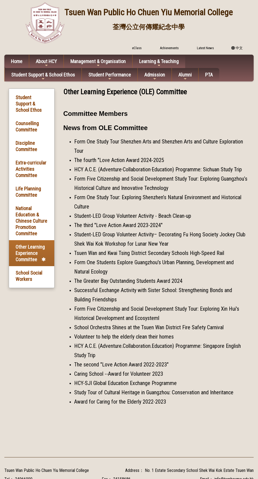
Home (16, 61)
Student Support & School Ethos (43, 76)
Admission (154, 76)
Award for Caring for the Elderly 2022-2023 (120, 401)
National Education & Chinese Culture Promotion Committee (31, 220)
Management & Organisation (98, 62)
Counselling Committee (27, 127)
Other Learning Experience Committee (30, 253)
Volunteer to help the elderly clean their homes (124, 336)
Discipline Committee (26, 146)
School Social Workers (29, 276)
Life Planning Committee (28, 192)
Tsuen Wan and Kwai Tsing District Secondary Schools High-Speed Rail (149, 253)
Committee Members (95, 113)
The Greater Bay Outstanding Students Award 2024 (128, 281)
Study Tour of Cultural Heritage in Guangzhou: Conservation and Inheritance (153, 392)
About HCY (46, 62)
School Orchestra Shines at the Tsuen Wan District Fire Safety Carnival (149, 327)
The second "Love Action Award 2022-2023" (121, 364)
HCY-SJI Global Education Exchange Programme (125, 383)
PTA (209, 75)
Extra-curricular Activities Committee (31, 169)
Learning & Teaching (159, 62)
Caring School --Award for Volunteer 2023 (118, 374)
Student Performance (109, 76)
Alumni (185, 76)
